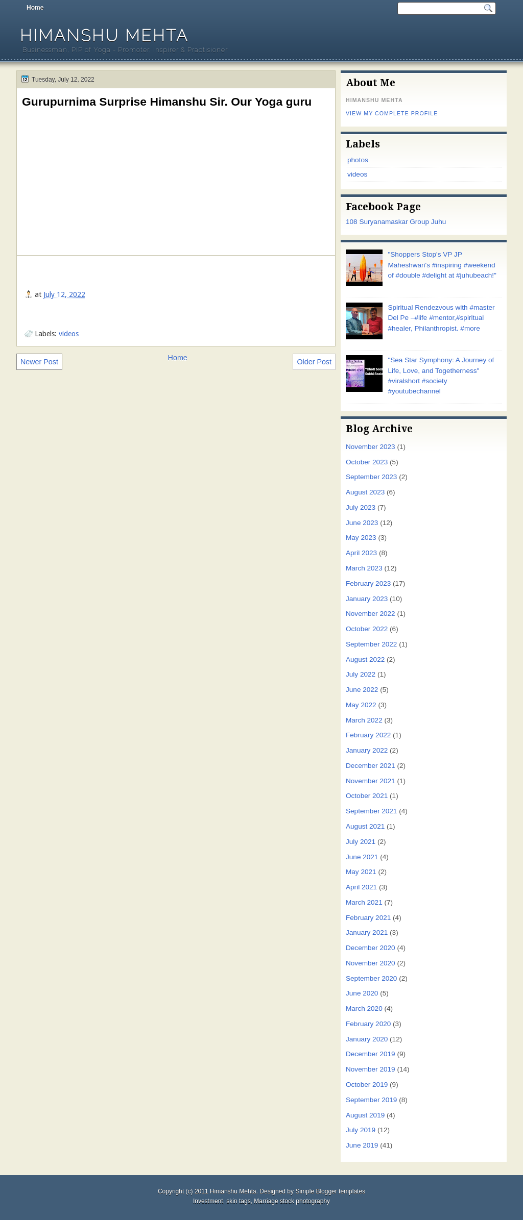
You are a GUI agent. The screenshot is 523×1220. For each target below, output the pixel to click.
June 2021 (362, 857)
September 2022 (371, 644)
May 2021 (361, 872)
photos (357, 160)
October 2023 (367, 462)
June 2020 (362, 993)
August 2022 (365, 659)
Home (35, 7)
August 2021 (365, 826)
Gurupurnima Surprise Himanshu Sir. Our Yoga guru (167, 101)
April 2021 (361, 887)
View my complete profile (392, 113)
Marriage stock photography (292, 1201)
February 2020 (368, 1024)
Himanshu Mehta (104, 35)
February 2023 (368, 583)
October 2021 (367, 796)
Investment (208, 1201)
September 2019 (371, 1100)
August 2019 (365, 1115)
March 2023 (364, 568)
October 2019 (367, 1084)
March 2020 (364, 1008)
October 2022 (367, 629)
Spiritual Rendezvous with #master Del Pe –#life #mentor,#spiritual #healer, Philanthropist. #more (441, 318)
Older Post (314, 362)
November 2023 (370, 447)
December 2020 (370, 948)
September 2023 (371, 477)
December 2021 (370, 765)
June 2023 (362, 523)
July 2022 (360, 674)
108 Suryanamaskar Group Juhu (396, 222)
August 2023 (365, 492)
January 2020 (367, 1039)
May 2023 (361, 537)
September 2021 (371, 811)
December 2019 (370, 1054)
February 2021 (368, 918)
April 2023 (361, 553)
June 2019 (362, 1145)
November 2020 (370, 963)
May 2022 (361, 705)
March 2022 (364, 720)
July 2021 (360, 841)
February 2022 (368, 735)
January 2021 (367, 932)
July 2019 (360, 1130)
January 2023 (367, 599)
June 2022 (362, 689)
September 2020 (371, 978)
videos (69, 334)
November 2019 (370, 1069)
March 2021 (364, 902)
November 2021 (370, 781)
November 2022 (370, 613)
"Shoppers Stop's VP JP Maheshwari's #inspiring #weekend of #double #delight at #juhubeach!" (442, 265)
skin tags (238, 1201)
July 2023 (360, 507)
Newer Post (39, 362)
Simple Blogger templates (330, 1191)
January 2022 (367, 750)
